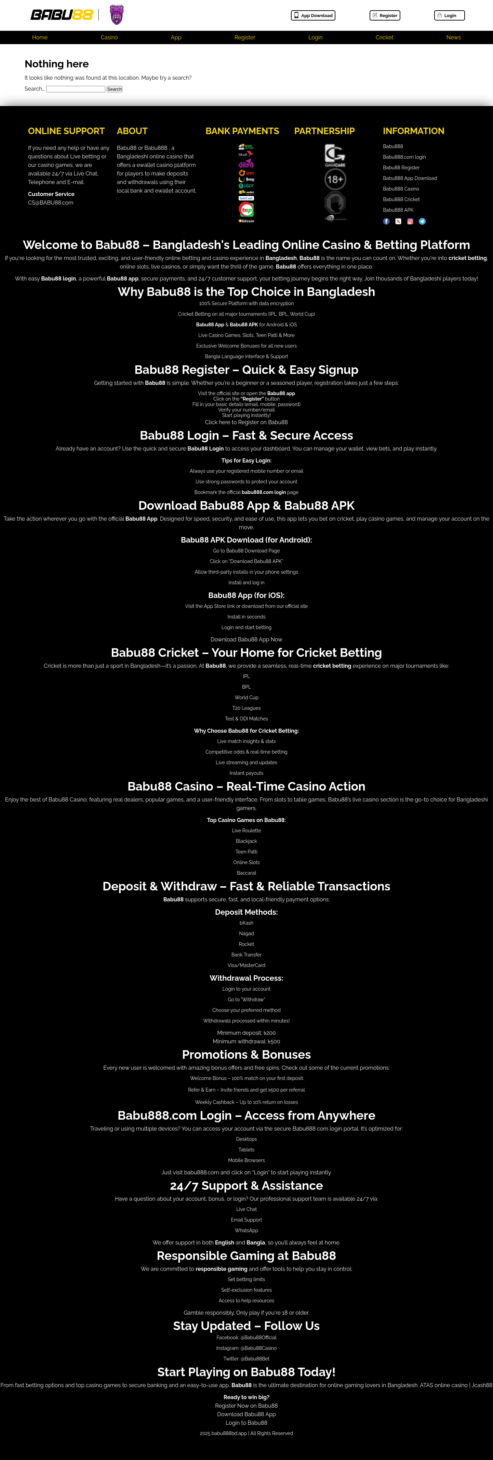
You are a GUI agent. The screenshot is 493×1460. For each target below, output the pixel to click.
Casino (109, 37)
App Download (313, 15)
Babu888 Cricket (401, 199)
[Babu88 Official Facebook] (386, 222)
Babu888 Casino (401, 189)
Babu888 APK (398, 210)
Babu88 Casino (67, 799)
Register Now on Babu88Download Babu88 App (246, 1406)
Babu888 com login (317, 1128)
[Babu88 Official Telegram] (422, 222)
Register (385, 15)
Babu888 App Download (410, 178)
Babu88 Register (401, 167)
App (176, 37)
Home (40, 37)
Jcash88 (482, 1385)
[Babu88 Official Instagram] (410, 222)
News (454, 37)
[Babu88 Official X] (398, 222)
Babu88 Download (246, 550)
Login (446, 15)
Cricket (385, 37)
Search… (35, 89)
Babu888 (393, 146)
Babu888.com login (404, 157)
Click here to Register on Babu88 (246, 422)
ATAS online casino (444, 1385)
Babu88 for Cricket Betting (262, 731)
